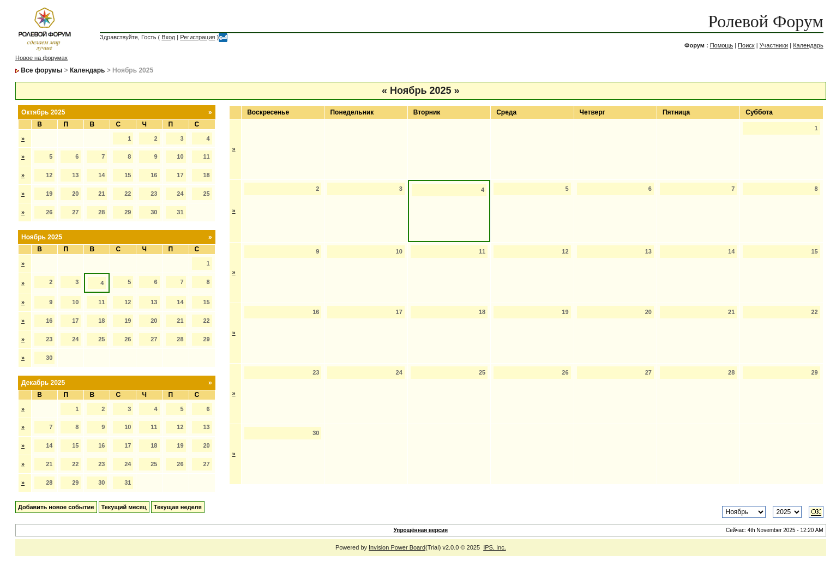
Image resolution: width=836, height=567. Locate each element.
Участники (774, 45)
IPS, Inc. (494, 547)
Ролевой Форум (765, 21)
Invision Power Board (397, 547)
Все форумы (41, 70)
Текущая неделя (178, 507)
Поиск (746, 45)
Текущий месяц (124, 507)
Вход (168, 37)
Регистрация (197, 37)
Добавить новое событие (56, 507)
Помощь (721, 45)
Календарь (808, 45)
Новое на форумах (41, 58)
